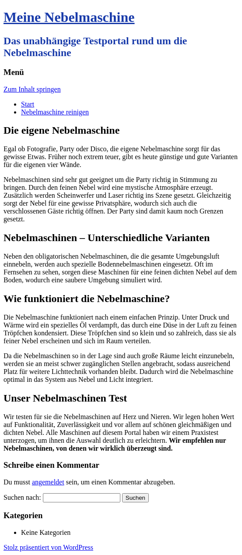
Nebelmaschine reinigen (55, 112)
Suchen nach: (22, 497)
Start (27, 104)
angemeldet (48, 482)
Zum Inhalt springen (32, 89)
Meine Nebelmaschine (69, 17)
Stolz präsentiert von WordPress (48, 547)
